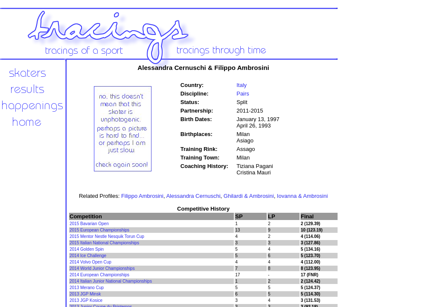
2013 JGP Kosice (86, 300)
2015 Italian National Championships (104, 242)
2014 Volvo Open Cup (90, 262)
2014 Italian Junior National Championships (111, 281)
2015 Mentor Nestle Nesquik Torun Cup (107, 236)
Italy (241, 85)
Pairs (242, 93)
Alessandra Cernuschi (193, 196)
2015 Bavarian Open (89, 223)
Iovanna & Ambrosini (302, 196)
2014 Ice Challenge (88, 255)
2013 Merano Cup (87, 287)
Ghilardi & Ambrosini (249, 196)
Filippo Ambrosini (142, 196)
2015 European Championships (99, 230)
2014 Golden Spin (87, 249)
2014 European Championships (99, 274)
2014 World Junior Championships (102, 268)
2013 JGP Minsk (85, 294)
